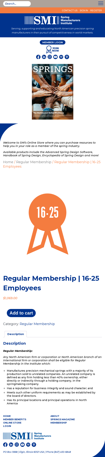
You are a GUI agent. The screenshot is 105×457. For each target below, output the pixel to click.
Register (96, 10)
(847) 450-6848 (62, 452)
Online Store (12, 422)
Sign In (84, 10)
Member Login (52, 42)
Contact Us (69, 10)
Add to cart (21, 312)
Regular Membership (33, 162)
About (54, 416)
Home (8, 162)
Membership (58, 422)
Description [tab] (15, 334)
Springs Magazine (62, 419)
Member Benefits (14, 419)
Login (7, 426)
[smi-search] (17, 3)
